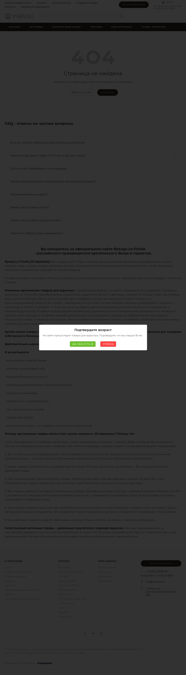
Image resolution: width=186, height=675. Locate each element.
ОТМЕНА (108, 344)
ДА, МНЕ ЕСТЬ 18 (82, 344)
